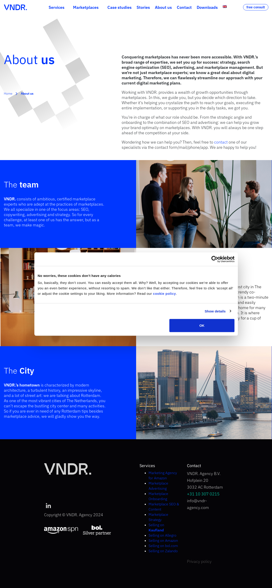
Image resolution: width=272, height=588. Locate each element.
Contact (184, 7)
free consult (255, 7)
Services (56, 7)
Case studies (119, 7)
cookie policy (164, 293)
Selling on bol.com (163, 545)
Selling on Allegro (162, 535)
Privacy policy (199, 561)
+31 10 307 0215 (203, 494)
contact (221, 142)
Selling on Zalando (163, 551)
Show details (215, 311)
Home (8, 93)
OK (202, 325)
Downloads (207, 7)
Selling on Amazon (163, 540)
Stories (143, 7)
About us (163, 7)
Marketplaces (86, 7)
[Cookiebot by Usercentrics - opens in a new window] (214, 259)
